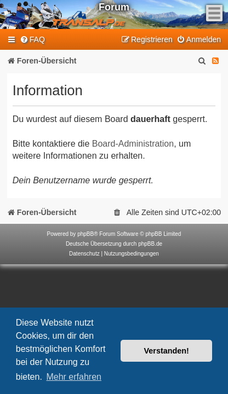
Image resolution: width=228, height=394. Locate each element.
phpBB (85, 234)
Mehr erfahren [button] (73, 376)
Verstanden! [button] (166, 350)
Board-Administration (133, 143)
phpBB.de (150, 244)
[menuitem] (32, 39)
